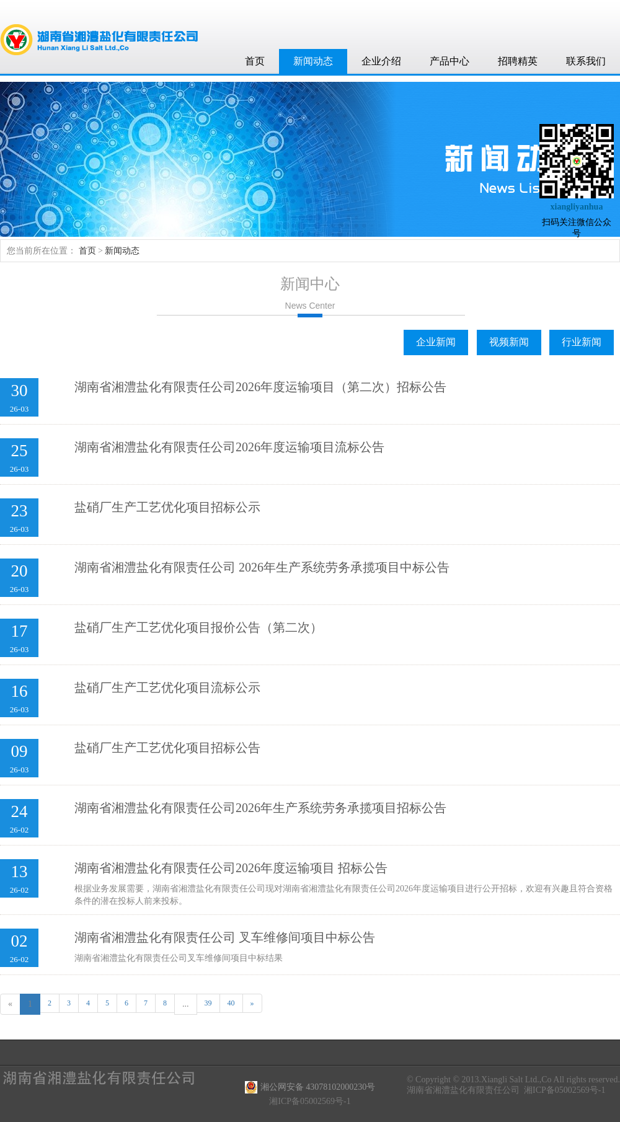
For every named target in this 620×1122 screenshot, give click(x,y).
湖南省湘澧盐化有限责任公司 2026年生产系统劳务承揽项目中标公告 (262, 567)
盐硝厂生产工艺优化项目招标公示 (167, 507)
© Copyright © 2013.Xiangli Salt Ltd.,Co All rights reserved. (513, 1079)
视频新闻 (509, 342)
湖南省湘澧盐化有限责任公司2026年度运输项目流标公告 (229, 447)
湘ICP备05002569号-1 (564, 1090)
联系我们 (586, 61)
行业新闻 (581, 342)
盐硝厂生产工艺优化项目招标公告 (167, 747)
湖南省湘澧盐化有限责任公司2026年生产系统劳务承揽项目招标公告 (260, 808)
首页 (255, 61)
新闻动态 (313, 61)
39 (208, 1003)
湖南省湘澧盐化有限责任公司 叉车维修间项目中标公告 (224, 937)
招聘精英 (518, 61)
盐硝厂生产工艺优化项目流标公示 (167, 687)
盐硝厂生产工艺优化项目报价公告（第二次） (198, 627)
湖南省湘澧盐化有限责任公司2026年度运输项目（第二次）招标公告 (260, 387)
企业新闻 (436, 342)
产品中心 (449, 61)
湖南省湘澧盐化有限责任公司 (463, 1090)
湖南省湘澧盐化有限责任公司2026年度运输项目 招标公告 (231, 868)
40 (231, 1003)
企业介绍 (381, 61)
